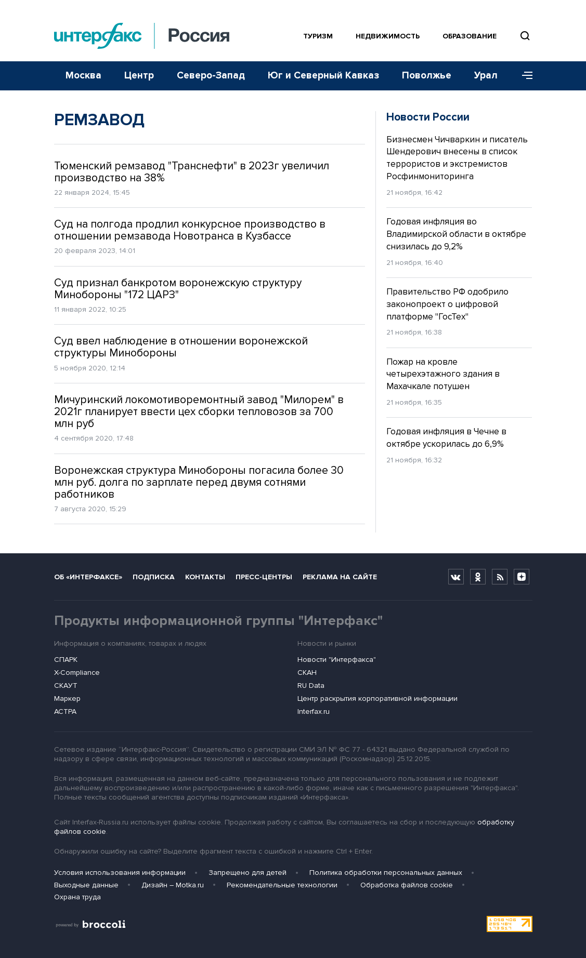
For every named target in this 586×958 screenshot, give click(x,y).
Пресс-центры (264, 577)
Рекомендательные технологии (282, 885)
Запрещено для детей (248, 872)
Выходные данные (86, 885)
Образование (469, 36)
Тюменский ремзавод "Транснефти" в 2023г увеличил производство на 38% (191, 171)
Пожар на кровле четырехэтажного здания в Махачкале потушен (443, 374)
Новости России (428, 117)
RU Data (310, 685)
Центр (139, 76)
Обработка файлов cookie (406, 885)
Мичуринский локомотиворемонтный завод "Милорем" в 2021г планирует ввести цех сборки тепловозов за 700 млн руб (199, 411)
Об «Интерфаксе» (88, 577)
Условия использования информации (120, 872)
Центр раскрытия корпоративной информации (377, 698)
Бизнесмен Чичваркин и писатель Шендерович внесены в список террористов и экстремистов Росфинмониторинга (457, 158)
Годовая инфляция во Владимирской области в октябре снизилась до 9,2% (456, 234)
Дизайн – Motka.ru (172, 885)
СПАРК (65, 659)
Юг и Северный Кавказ (323, 76)
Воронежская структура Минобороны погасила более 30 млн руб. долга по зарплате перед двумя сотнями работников (199, 482)
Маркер (67, 698)
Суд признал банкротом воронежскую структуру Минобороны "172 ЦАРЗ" (178, 288)
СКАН (307, 672)
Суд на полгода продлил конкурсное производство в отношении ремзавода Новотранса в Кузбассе (189, 230)
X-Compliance (77, 672)
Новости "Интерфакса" (336, 659)
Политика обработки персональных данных (385, 872)
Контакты (205, 577)
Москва (83, 76)
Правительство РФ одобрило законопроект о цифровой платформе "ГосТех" (447, 304)
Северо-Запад (211, 76)
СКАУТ (65, 685)
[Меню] (523, 76)
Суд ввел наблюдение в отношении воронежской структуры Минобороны (181, 347)
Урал (486, 76)
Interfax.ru (313, 711)
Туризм (318, 36)
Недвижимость (388, 36)
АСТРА (65, 711)
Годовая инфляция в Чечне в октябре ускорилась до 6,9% (446, 437)
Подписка (154, 577)
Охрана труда (77, 897)
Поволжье (426, 76)
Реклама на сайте (340, 577)
